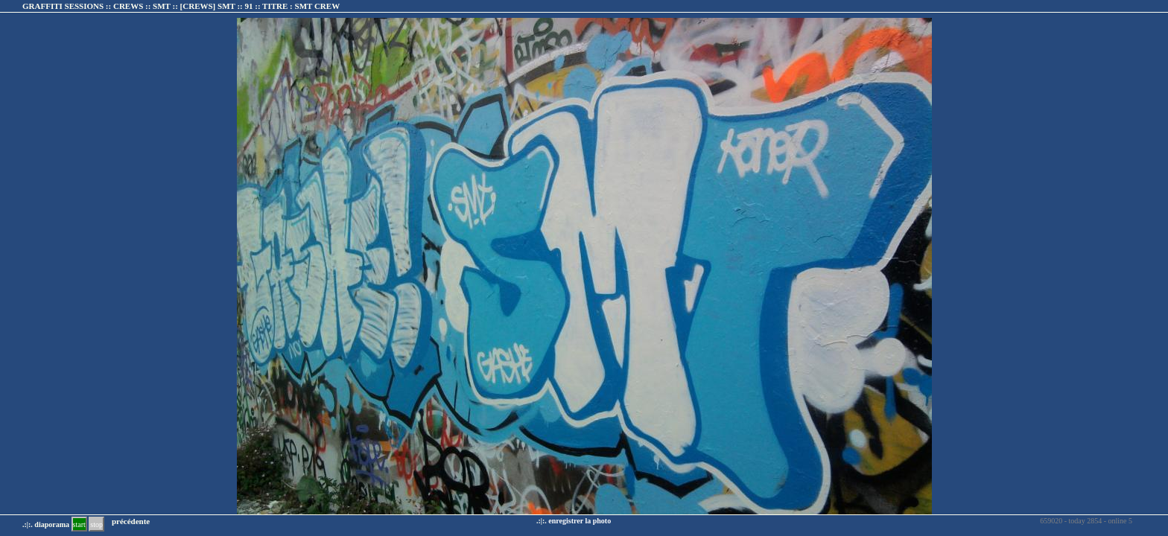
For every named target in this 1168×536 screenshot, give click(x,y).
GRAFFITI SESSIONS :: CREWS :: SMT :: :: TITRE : (181, 5)
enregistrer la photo (579, 521)
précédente (131, 521)
